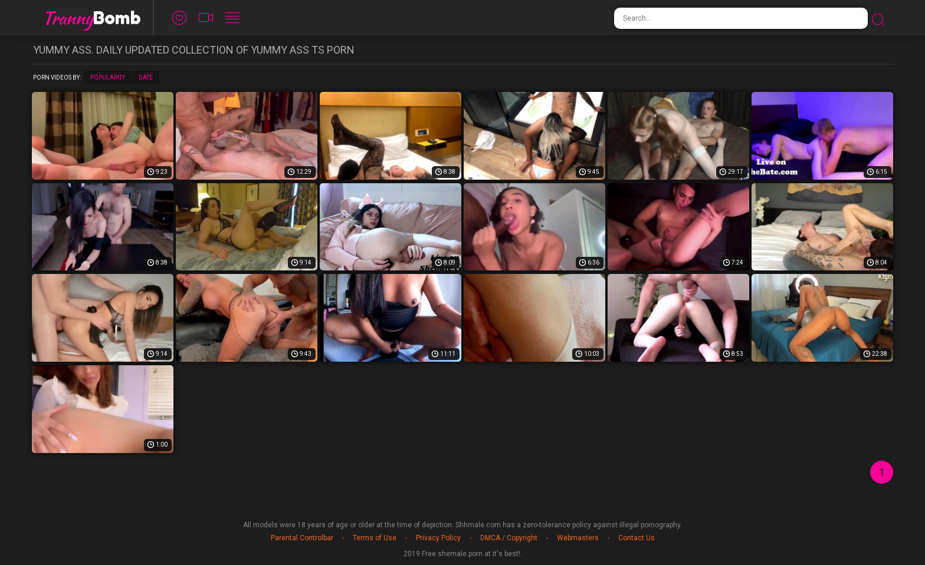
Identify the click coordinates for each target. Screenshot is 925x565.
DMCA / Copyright (508, 538)
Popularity (107, 77)
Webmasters (578, 538)
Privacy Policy (438, 538)
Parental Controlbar (302, 538)
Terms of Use (374, 538)
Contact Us (636, 538)
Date (146, 77)
